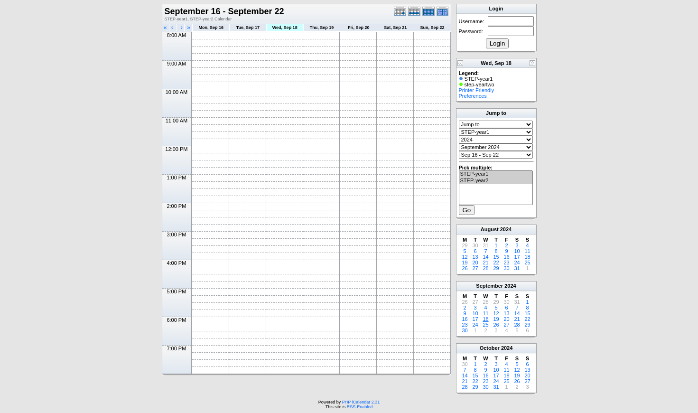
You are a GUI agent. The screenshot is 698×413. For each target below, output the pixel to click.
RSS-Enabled (360, 406)
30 (506, 268)
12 (464, 257)
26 (464, 268)
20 (475, 262)
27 (475, 268)
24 (517, 262)
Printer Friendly (476, 90)
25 (527, 262)
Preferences (473, 96)
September (489, 286)
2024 (506, 229)
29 (496, 268)
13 (475, 257)
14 (485, 257)
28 (485, 268)
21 (485, 262)
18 (527, 257)
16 (506, 257)
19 (464, 262)
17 (517, 257)
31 (517, 268)
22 (496, 262)
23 (506, 262)
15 (496, 257)
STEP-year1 (495, 174)
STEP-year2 (495, 181)
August (490, 229)
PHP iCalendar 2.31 (361, 402)
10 (517, 251)
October (490, 348)
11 (527, 251)
